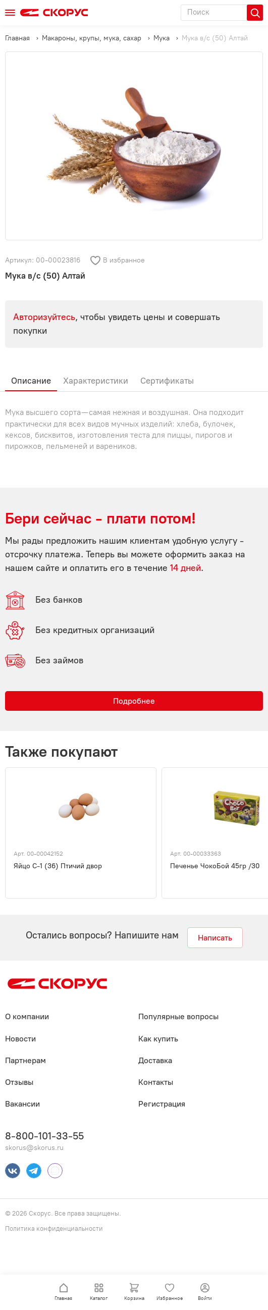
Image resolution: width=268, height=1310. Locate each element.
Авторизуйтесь (44, 317)
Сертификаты (167, 381)
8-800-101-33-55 (44, 1136)
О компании (27, 1016)
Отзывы (19, 1082)
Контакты (155, 1082)
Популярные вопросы (178, 1016)
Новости (20, 1038)
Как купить (158, 1038)
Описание (31, 381)
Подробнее (134, 701)
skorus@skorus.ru (34, 1147)
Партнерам (25, 1060)
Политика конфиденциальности (54, 1228)
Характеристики (95, 381)
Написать (215, 937)
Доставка (155, 1060)
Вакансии (22, 1104)
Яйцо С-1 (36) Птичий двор (58, 866)
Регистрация (161, 1104)
